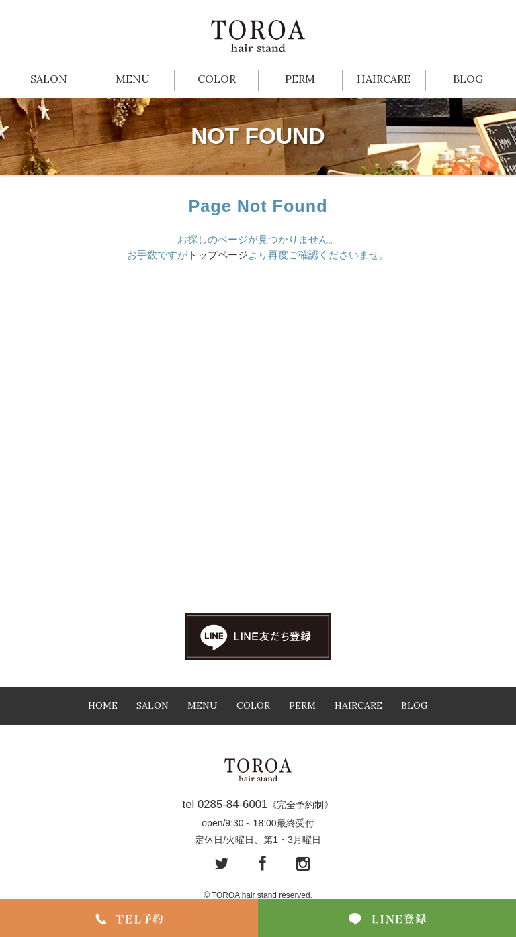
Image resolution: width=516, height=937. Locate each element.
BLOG (468, 78)
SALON (48, 78)
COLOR (217, 78)
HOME (103, 705)
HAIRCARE (384, 78)
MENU (133, 78)
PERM (300, 78)
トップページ (217, 254)
